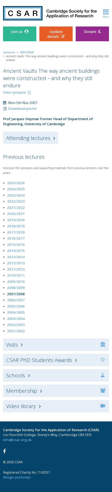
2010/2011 (16, 275)
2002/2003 (16, 324)
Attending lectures (28, 138)
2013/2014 (16, 257)
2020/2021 (16, 213)
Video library (21, 406)
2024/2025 (16, 189)
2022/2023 (16, 201)
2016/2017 (16, 238)
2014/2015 (16, 250)
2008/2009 (16, 287)
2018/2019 (16, 226)
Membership (21, 390)
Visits (12, 344)
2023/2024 (16, 195)
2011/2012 (16, 269)
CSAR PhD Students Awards (39, 360)
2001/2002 (16, 331)
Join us (17, 31)
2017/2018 (16, 232)
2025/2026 (16, 183)
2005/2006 (16, 306)
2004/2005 (16, 312)
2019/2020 (16, 220)
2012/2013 (16, 263)
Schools (15, 375)
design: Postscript (17, 477)
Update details (54, 34)
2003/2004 (16, 318)
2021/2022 (16, 207)
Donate (90, 31)
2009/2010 (16, 281)
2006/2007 (16, 300)
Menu (106, 13)
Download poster (22, 108)
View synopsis (14, 92)
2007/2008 (27, 52)
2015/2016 (16, 244)
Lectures (9, 52)
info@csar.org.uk (17, 439)
